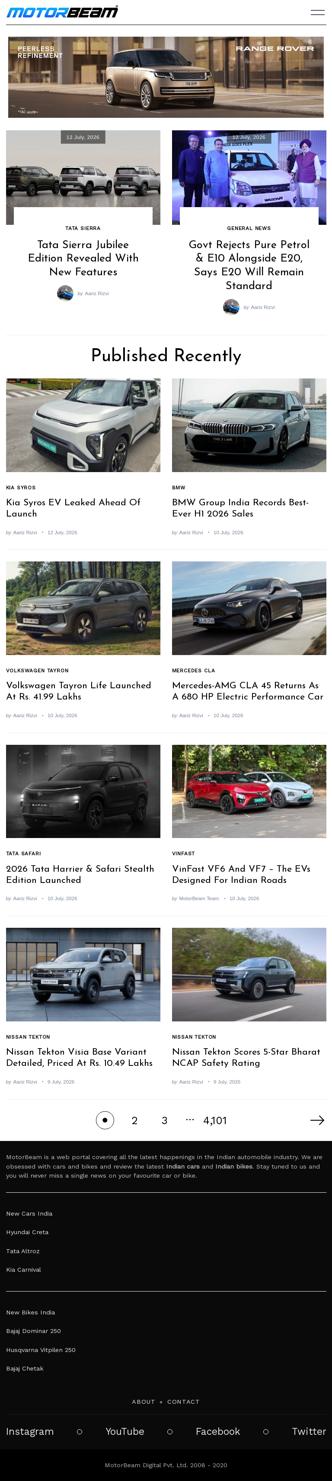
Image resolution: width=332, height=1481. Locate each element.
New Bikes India (30, 1312)
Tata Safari (23, 854)
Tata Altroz (23, 1251)
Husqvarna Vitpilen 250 (41, 1349)
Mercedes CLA (193, 671)
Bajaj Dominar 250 (33, 1330)
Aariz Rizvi (97, 293)
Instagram (30, 1431)
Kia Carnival (23, 1269)
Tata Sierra (83, 228)
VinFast (183, 854)
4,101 (215, 1120)
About (144, 1401)
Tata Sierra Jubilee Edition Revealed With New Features (83, 259)
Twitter (309, 1431)
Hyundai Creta (27, 1232)
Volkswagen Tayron (37, 671)
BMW (178, 488)
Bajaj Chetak (25, 1368)
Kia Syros (21, 488)
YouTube (124, 1431)
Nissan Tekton (28, 1037)
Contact (183, 1401)
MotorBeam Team (199, 898)
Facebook (218, 1431)
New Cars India (29, 1213)
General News (249, 228)
